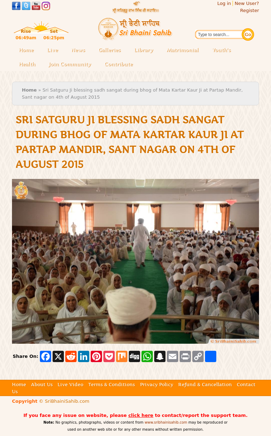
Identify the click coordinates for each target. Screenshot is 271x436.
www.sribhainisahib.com (166, 422)
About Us (42, 384)
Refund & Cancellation (205, 384)
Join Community (70, 64)
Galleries (111, 50)
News (78, 50)
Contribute (120, 64)
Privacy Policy (156, 384)
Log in (224, 3)
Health (27, 64)
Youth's (221, 50)
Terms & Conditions (111, 384)
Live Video (70, 384)
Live (54, 50)
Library (145, 50)
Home (26, 50)
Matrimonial (183, 50)
